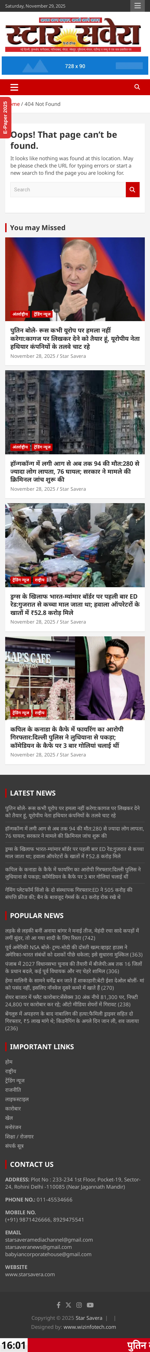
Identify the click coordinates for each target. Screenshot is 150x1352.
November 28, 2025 (32, 356)
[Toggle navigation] (14, 87)
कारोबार (13, 1108)
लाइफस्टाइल (17, 1099)
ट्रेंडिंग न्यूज (42, 314)
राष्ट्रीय (40, 580)
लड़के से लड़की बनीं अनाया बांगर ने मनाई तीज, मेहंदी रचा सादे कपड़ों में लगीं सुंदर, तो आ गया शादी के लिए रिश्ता (72, 934)
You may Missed (38, 227)
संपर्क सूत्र (14, 1145)
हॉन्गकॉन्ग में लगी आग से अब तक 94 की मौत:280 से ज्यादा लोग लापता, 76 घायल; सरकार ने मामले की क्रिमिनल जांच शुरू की (74, 471)
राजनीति (13, 1089)
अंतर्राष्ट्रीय (20, 314)
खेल (9, 1117)
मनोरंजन (13, 1127)
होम (8, 1061)
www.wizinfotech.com (90, 1326)
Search (133, 190)
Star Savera (73, 356)
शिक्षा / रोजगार (19, 1136)
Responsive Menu (137, 6)
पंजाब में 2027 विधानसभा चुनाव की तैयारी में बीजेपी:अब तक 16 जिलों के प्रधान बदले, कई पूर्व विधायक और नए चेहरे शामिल (73, 967)
